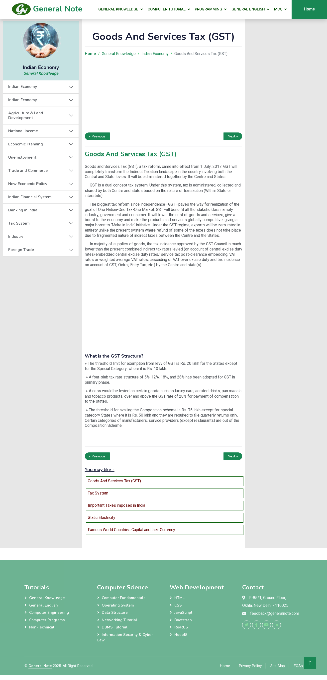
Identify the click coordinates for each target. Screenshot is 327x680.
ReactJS (181, 627)
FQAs (298, 666)
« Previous (97, 136)
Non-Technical (41, 627)
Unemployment (22, 157)
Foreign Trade (21, 249)
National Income (23, 131)
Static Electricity (101, 518)
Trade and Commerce (28, 170)
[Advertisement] (163, 95)
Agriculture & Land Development (25, 115)
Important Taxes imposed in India (116, 505)
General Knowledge (118, 9)
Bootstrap (183, 620)
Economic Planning (25, 144)
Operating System (118, 605)
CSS (178, 605)
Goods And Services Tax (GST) (114, 481)
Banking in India (22, 210)
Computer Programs (47, 620)
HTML (179, 597)
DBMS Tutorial (114, 627)
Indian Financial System (30, 197)
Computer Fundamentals (123, 597)
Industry (15, 236)
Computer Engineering (49, 612)
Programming (208, 9)
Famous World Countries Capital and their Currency (131, 530)
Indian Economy (22, 86)
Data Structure (115, 612)
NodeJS (181, 634)
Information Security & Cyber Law (125, 637)
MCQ (278, 9)
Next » (233, 136)
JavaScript (183, 612)
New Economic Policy (27, 183)
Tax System (19, 223)
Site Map (277, 666)
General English (248, 9)
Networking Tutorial (119, 620)
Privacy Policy (250, 666)
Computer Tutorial (167, 9)
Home (225, 666)
